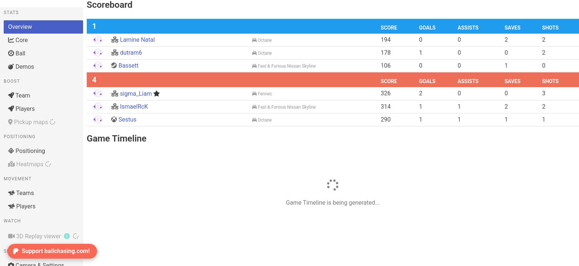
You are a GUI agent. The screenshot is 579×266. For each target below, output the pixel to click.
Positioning (26, 150)
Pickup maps (31, 122)
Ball (16, 53)
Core (18, 40)
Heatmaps (29, 164)
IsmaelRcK (129, 106)
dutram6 (126, 52)
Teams (21, 193)
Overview (20, 26)
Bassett (124, 65)
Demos (21, 66)
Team (19, 95)
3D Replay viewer (43, 236)
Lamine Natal (133, 39)
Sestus (124, 119)
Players (21, 108)
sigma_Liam (135, 93)
